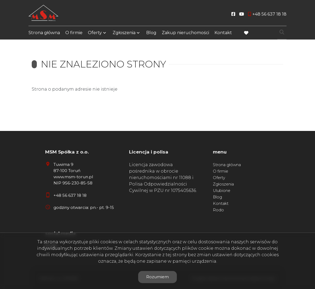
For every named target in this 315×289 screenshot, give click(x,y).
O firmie (74, 32)
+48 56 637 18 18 (70, 195)
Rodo (218, 210)
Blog (151, 32)
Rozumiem (157, 276)
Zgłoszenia (124, 32)
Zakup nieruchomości (185, 32)
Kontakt (223, 32)
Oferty (95, 32)
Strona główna (44, 32)
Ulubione (221, 190)
